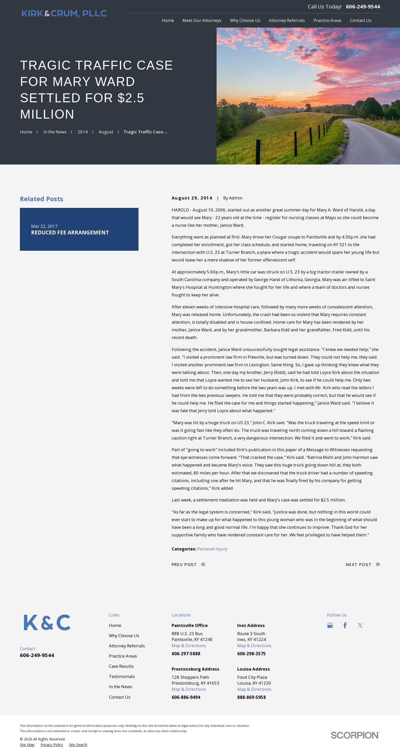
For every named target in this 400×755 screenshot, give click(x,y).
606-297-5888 (186, 654)
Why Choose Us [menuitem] (245, 20)
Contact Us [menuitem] (360, 20)
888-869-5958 (251, 697)
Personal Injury (212, 549)
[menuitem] (27, 744)
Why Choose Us (124, 635)
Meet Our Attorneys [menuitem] (201, 20)
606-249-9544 (363, 6)
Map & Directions (189, 645)
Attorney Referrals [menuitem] (287, 20)
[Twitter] (360, 625)
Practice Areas (123, 656)
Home (115, 625)
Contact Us (119, 697)
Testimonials (122, 676)
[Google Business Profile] (330, 625)
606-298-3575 (251, 654)
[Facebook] (345, 625)
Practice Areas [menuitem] (328, 20)
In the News (120, 686)
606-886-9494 (186, 697)
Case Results (121, 666)
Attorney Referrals (127, 646)
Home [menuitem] (168, 20)
